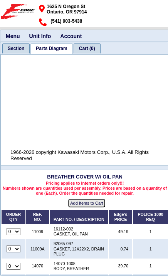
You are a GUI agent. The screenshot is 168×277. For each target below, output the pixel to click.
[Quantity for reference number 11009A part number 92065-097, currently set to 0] (13, 248)
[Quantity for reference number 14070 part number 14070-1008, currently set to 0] (13, 266)
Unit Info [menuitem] (40, 36)
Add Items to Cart (86, 203)
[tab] (16, 48)
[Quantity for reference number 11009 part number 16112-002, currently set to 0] (13, 231)
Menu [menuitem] (13, 36)
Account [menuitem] (71, 36)
